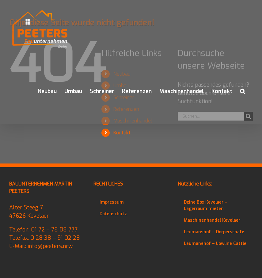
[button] (242, 91)
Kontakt (122, 133)
